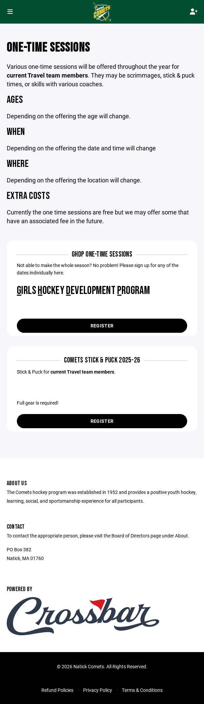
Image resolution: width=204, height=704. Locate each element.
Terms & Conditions (142, 690)
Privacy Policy (97, 690)
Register (102, 325)
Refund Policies (57, 690)
